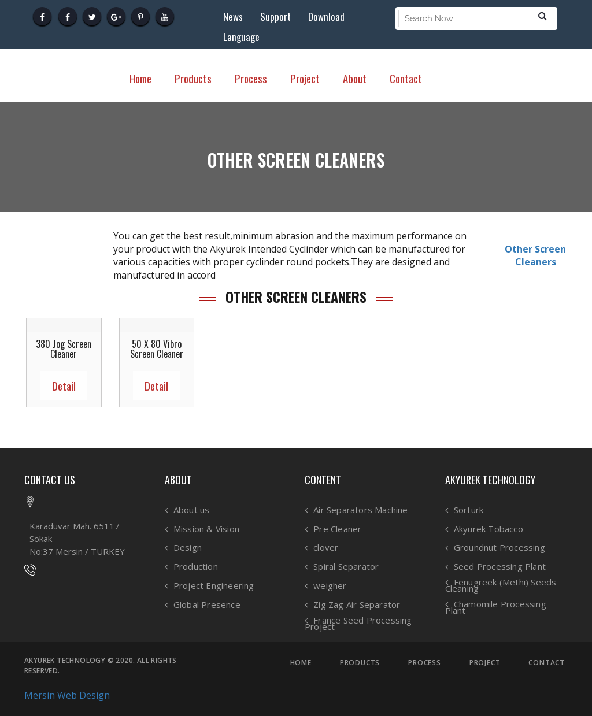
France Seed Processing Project (358, 623)
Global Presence (206, 605)
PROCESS (424, 663)
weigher (329, 586)
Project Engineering (213, 586)
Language (241, 37)
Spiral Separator (346, 566)
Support (275, 17)
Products (193, 78)
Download (326, 17)
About (355, 78)
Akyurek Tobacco (488, 529)
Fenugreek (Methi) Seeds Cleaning (501, 585)
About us (191, 510)
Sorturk (468, 510)
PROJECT (485, 663)
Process (251, 78)
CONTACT (546, 663)
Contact (406, 78)
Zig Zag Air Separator (356, 605)
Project (305, 78)
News (233, 17)
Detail (64, 385)
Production (195, 566)
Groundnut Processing (499, 547)
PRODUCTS (360, 663)
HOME (301, 663)
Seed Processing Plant (500, 566)
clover (325, 547)
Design (187, 547)
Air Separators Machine (360, 510)
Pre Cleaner (337, 529)
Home (140, 78)
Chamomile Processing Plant (495, 607)
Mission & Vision (206, 529)
